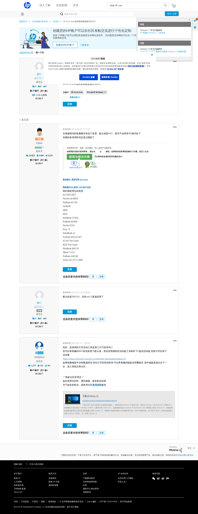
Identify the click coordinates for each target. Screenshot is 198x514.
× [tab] (190, 19)
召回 (16, 501)
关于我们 (18, 473)
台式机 (55, 21)
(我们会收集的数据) (135, 66)
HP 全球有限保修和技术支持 (71, 501)
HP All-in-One (77, 92)
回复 (69, 104)
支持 (85, 473)
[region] (100, 67)
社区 (85, 485)
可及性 (35, 501)
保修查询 (87, 492)
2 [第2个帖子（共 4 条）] (32, 160)
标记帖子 (39, 98)
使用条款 (179, 455)
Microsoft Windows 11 (96, 92)
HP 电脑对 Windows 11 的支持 (152, 32)
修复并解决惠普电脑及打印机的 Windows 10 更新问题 (163, 51)
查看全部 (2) (75, 97)
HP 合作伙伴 (123, 473)
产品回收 (25, 501)
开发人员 (122, 481)
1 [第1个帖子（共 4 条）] (32, 91)
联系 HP (17, 478)
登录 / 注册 (171, 13)
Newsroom (18, 492)
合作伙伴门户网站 (125, 478)
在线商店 (52, 478)
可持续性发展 (20, 488)
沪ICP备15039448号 (108, 501)
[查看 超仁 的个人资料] (39, 74)
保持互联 (156, 473)
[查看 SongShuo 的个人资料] (39, 357)
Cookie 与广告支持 (115, 69)
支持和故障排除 (90, 481)
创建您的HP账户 (65, 45)
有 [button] (93, 276)
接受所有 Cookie (110, 77)
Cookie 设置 (88, 77)
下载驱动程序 (89, 478)
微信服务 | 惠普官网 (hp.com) (75, 179)
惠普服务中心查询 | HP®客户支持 (77, 187)
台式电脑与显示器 (40, 21)
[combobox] (96, 14)
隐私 (43, 501)
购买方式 (52, 473)
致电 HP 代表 (54, 481)
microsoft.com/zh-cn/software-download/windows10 (99, 400)
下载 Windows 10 (90, 395)
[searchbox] (135, 5)
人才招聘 (18, 481)
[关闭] (152, 55)
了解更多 (84, 45)
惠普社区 (23, 21)
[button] (174, 61)
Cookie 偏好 (91, 501)
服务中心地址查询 (91, 488)
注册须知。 (190, 455)
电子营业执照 (126, 501)
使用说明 (96, 384)
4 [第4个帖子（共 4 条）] (32, 370)
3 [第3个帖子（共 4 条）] (32, 323)
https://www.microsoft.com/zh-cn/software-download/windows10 (94, 358)
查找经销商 (53, 485)
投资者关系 (19, 485)
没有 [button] (101, 276)
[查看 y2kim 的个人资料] (39, 143)
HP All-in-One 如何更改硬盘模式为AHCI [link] (79, 21)
